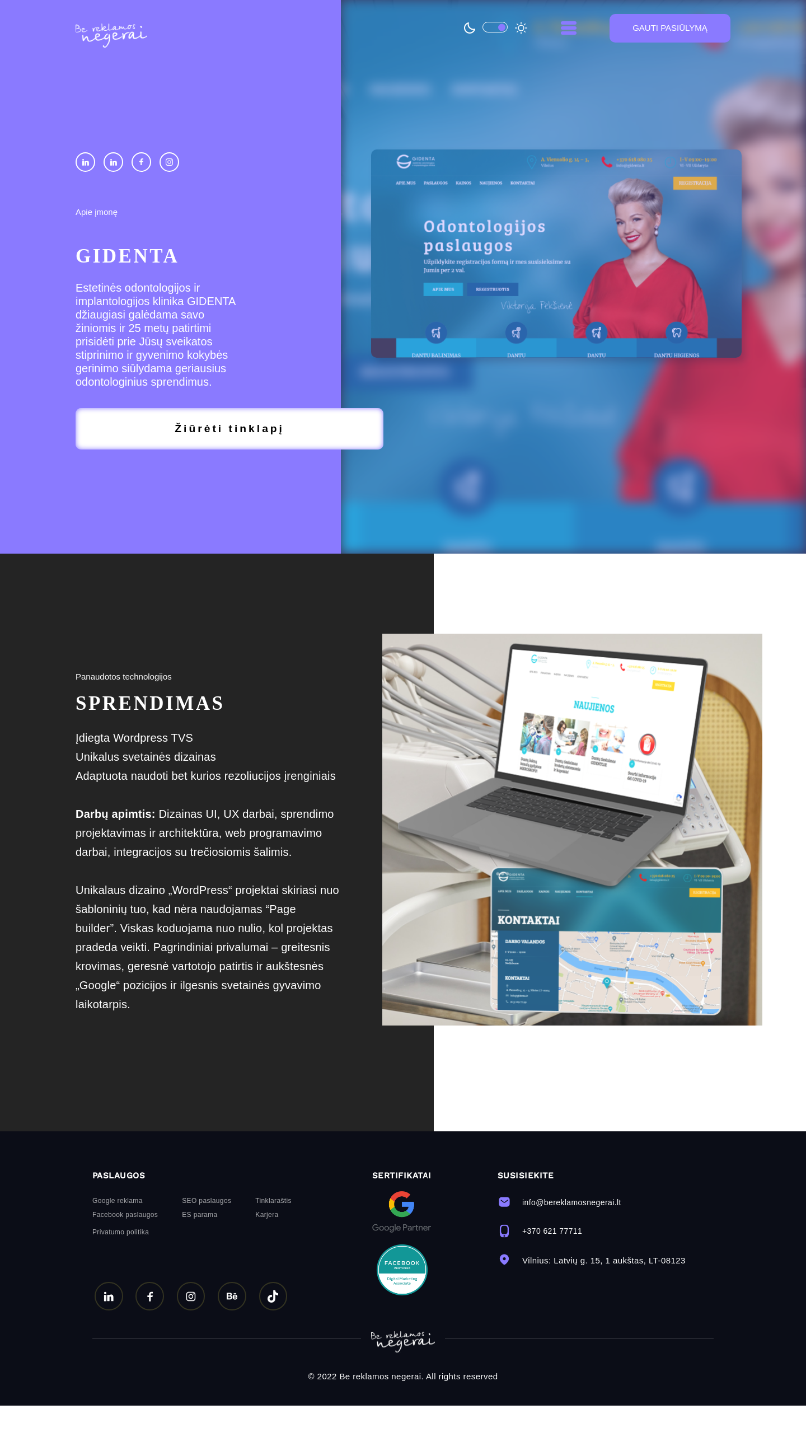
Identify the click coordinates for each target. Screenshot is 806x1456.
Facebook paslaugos (125, 1265)
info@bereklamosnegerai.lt (563, 1252)
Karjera (266, 1265)
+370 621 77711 (542, 1281)
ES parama (199, 1265)
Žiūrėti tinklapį (151, 430)
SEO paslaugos (206, 1251)
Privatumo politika (120, 1282)
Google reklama (117, 1251)
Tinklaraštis (273, 1251)
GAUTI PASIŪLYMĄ (669, 31)
